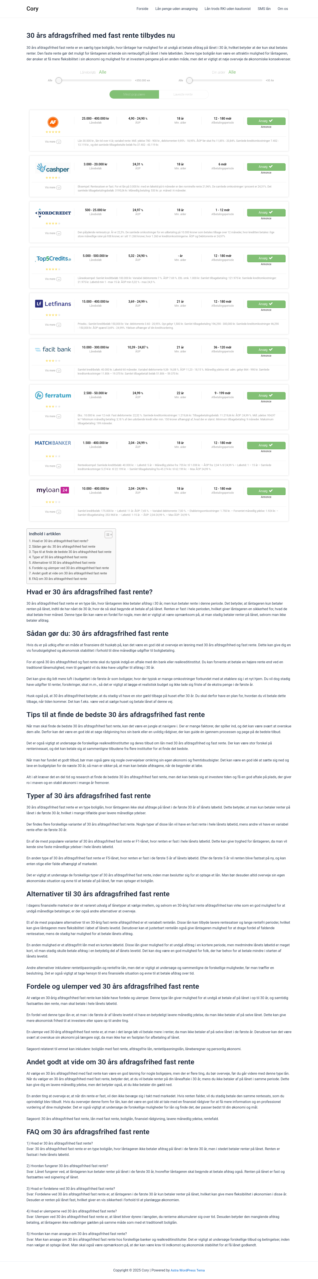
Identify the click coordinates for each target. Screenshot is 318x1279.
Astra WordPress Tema (188, 1270)
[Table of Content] (113, 534)
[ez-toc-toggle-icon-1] (111, 534)
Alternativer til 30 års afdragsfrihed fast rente (65, 563)
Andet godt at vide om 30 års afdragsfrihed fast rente (71, 573)
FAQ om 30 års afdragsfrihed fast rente (61, 579)
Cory (32, 8)
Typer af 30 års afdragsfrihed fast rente (61, 557)
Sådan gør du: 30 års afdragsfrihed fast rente (65, 547)
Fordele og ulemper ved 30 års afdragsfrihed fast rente (72, 568)
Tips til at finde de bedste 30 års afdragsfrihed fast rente (74, 552)
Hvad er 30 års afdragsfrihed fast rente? (62, 541)
